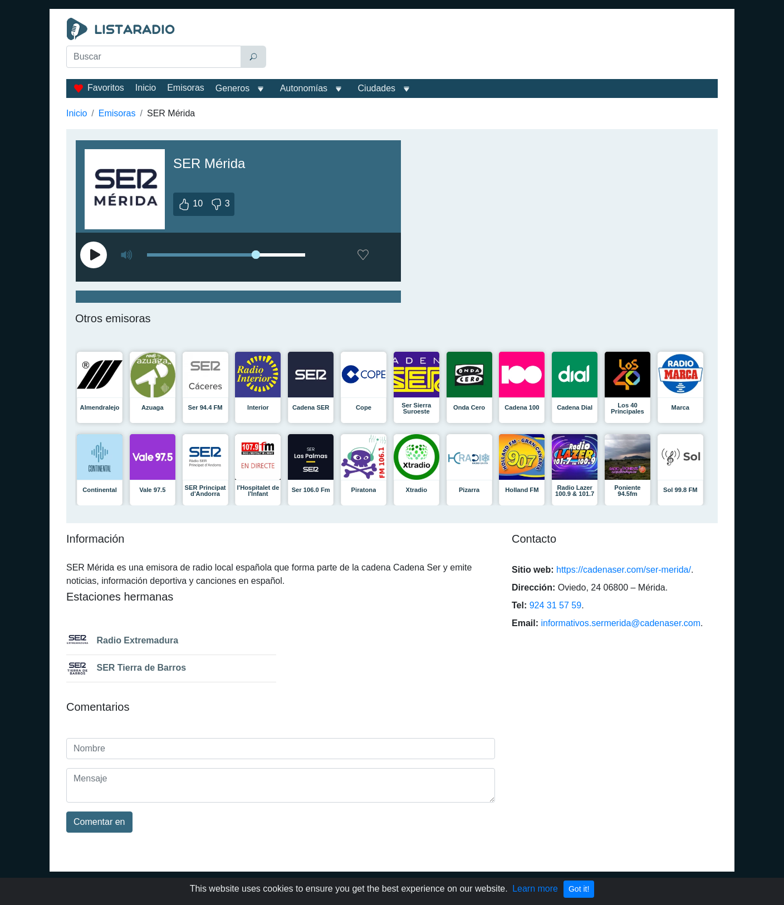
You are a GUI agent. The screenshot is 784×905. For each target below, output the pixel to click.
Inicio (145, 87)
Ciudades (377, 88)
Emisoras (185, 87)
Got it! (579, 888)
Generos (232, 88)
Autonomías (303, 88)
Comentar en (99, 822)
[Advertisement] (494, 45)
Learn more (535, 888)
